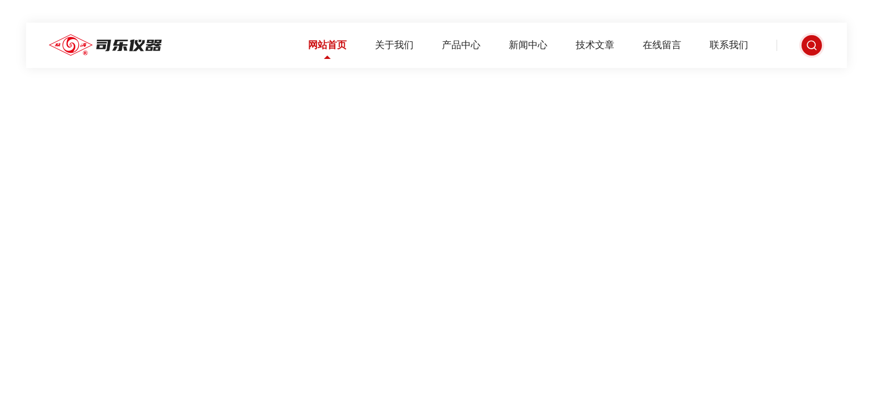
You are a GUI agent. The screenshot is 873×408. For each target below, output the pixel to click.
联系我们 (729, 45)
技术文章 (595, 45)
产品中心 (461, 45)
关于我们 (394, 45)
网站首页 (327, 45)
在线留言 (662, 45)
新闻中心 (528, 45)
